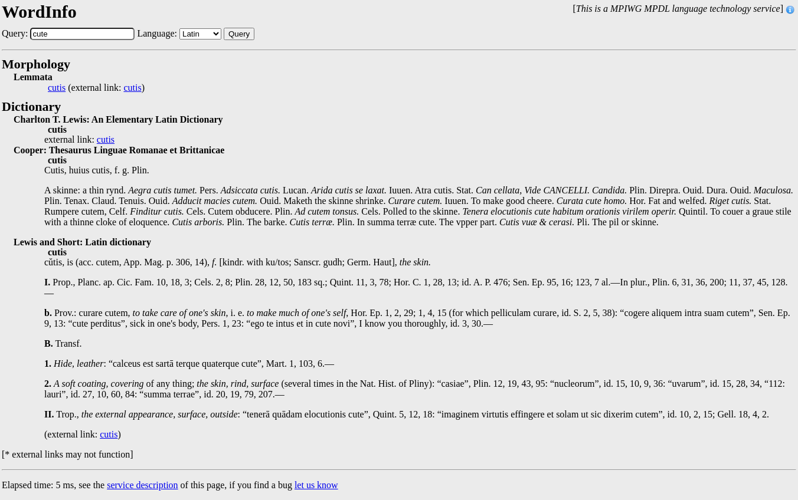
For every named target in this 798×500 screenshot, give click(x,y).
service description (142, 485)
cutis (57, 88)
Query (239, 33)
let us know (316, 485)
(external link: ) (96, 88)
